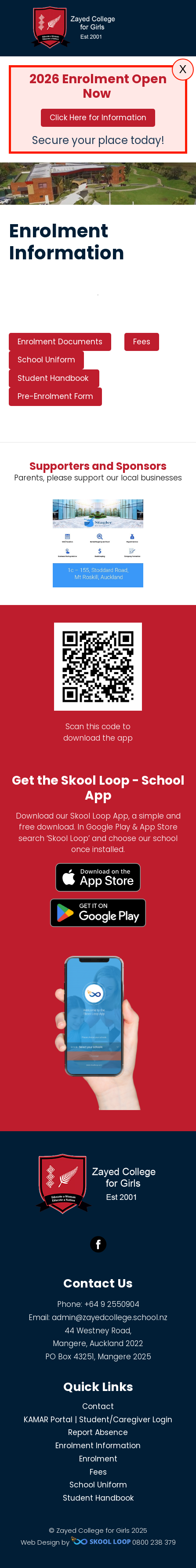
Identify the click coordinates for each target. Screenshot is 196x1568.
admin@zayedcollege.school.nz (109, 1317)
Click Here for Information (98, 117)
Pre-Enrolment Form (55, 396)
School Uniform (46, 359)
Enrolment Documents (60, 341)
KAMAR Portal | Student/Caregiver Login (98, 1419)
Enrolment (98, 1459)
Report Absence (98, 1432)
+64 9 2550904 (111, 1304)
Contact (98, 1406)
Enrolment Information (98, 1445)
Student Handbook (54, 378)
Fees (141, 341)
